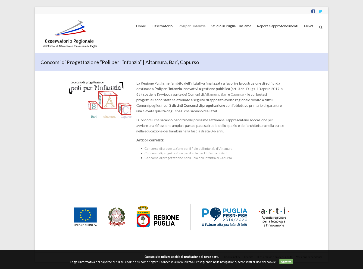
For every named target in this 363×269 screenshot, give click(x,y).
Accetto (286, 262)
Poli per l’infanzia (192, 26)
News (308, 26)
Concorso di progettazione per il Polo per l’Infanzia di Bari (185, 153)
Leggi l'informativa (82, 262)
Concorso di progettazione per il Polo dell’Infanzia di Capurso (188, 158)
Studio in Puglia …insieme (231, 26)
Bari (224, 94)
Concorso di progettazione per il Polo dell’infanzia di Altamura (188, 148)
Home (141, 26)
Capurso (237, 94)
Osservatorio (162, 26)
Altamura (211, 94)
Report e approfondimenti (277, 26)
